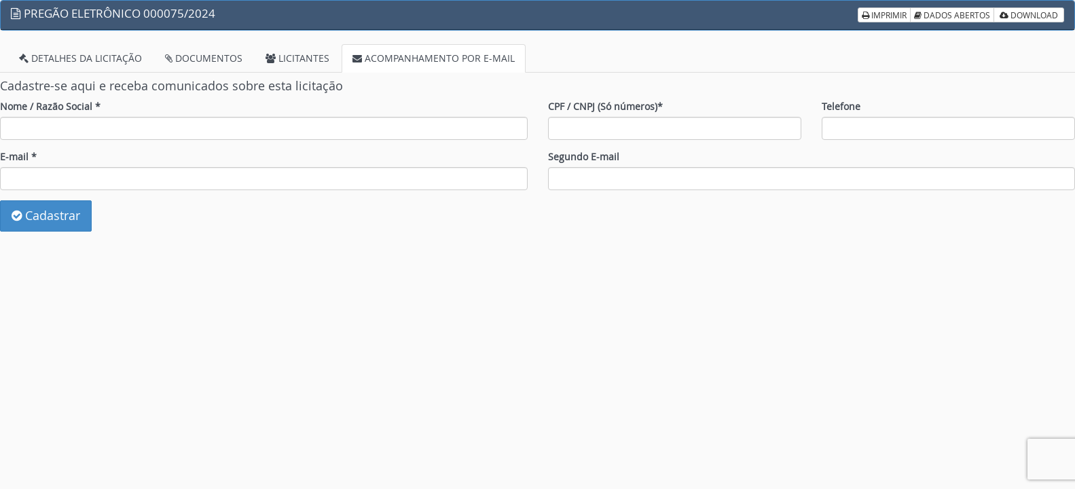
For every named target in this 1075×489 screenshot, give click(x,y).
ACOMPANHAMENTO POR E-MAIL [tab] (433, 58)
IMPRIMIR (884, 15)
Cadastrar (46, 215)
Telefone (841, 106)
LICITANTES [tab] (297, 58)
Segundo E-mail (583, 156)
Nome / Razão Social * (50, 106)
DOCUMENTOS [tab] (203, 58)
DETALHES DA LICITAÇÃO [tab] (80, 58)
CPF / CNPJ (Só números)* (605, 106)
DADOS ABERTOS (952, 15)
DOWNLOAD (1029, 15)
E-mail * (18, 156)
